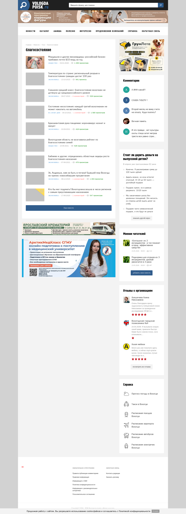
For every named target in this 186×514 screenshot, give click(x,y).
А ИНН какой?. (139, 89)
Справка (128, 385)
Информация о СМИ (79, 481)
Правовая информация (80, 477)
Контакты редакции (113, 473)
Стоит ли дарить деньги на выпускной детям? (140, 157)
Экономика (53, 80)
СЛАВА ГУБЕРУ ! (140, 100)
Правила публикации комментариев (85, 473)
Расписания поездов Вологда (142, 414)
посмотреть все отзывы (142, 367)
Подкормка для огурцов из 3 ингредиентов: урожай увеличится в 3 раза (146, 259)
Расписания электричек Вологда (143, 446)
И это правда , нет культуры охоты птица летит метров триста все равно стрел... (145, 133)
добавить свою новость (141, 273)
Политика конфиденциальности (83, 485)
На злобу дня (54, 113)
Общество (53, 63)
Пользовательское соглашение (83, 494)
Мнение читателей (134, 234)
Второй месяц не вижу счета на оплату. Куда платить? (146, 111)
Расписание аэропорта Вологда (143, 425)
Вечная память (139, 121)
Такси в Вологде (140, 404)
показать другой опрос (141, 218)
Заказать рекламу (112, 477)
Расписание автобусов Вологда (142, 435)
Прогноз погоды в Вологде (145, 393)
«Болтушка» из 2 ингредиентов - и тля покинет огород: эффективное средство (146, 244)
